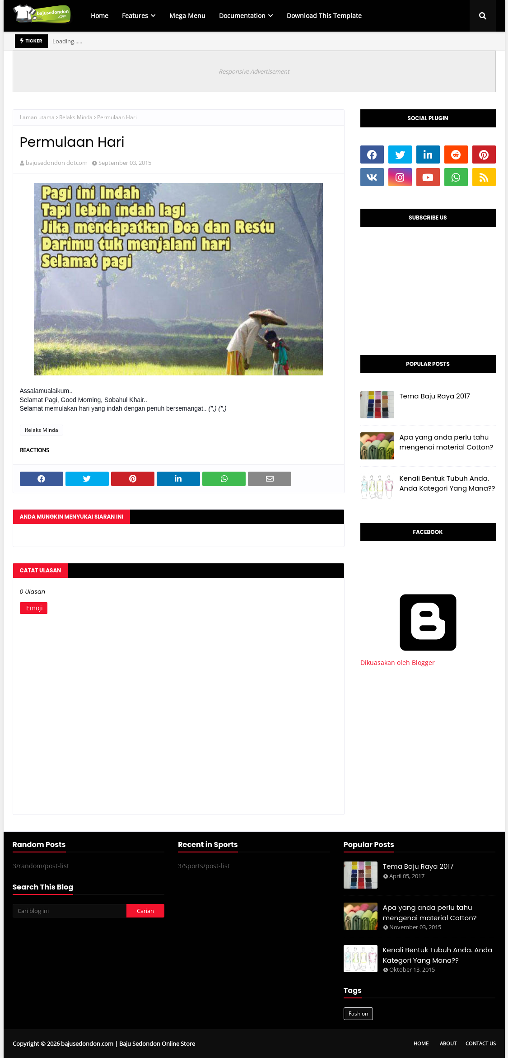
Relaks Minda (76, 117)
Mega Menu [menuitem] (187, 15)
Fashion (358, 1013)
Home (421, 1043)
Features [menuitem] (135, 15)
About (448, 1043)
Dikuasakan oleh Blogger (428, 658)
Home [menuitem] (99, 15)
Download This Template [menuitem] (324, 15)
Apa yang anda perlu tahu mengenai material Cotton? (447, 442)
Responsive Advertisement (254, 71)
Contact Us (481, 1043)
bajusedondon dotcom (57, 163)
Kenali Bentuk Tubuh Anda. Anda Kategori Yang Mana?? (447, 483)
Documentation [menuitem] (242, 15)
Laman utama (37, 117)
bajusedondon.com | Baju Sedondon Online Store (128, 1043)
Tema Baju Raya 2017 (435, 396)
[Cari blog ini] (69, 911)
